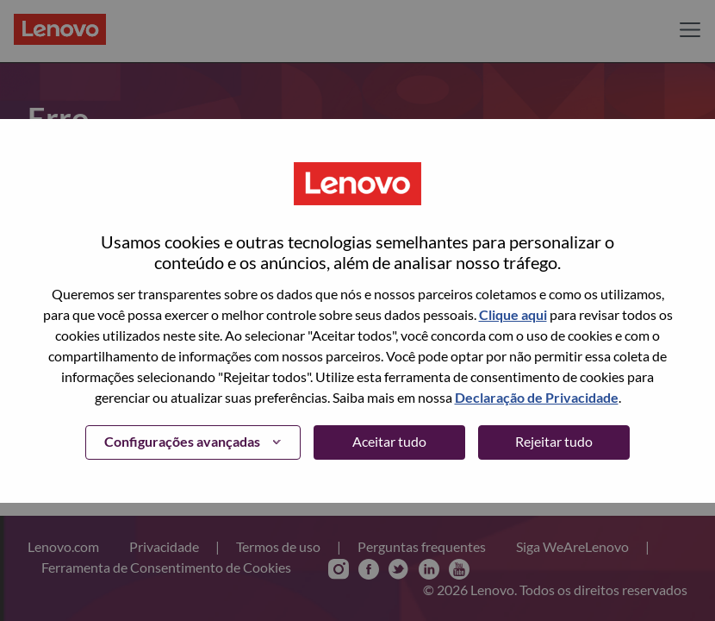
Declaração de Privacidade (537, 397)
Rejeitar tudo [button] (554, 441)
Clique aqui (513, 314)
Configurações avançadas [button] (182, 441)
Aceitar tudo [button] (389, 441)
